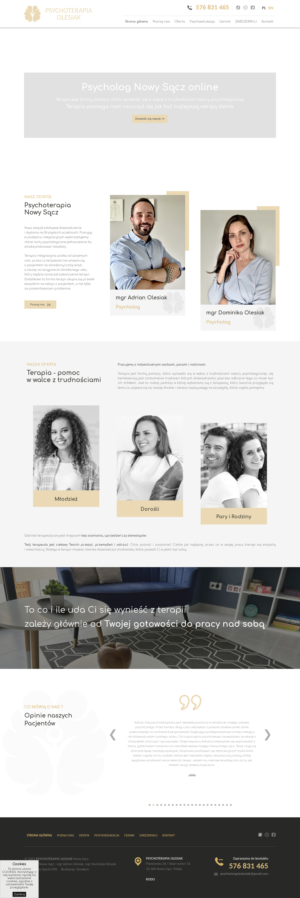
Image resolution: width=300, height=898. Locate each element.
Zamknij (19, 894)
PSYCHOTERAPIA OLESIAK (71, 14)
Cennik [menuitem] (224, 21)
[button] (150, 805)
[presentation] (113, 733)
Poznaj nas (37, 304)
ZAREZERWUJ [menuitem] (246, 21)
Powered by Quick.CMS (40, 869)
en (270, 7)
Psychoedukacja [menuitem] (202, 21)
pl (264, 7)
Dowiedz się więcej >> (150, 119)
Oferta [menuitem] (180, 21)
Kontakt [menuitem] (267, 21)
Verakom (83, 869)
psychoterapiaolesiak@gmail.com (244, 874)
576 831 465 (211, 7)
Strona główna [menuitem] (136, 21)
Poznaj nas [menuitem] (161, 21)
